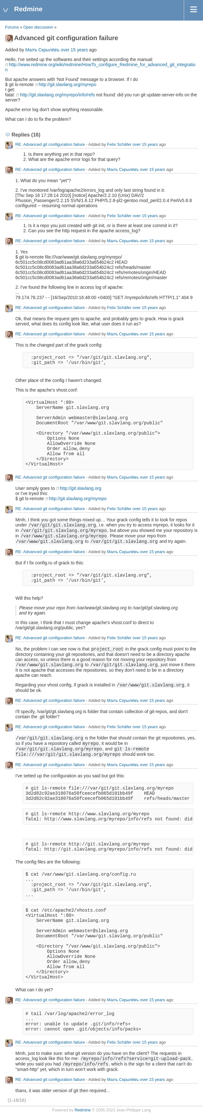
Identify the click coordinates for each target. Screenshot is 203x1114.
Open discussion (38, 27)
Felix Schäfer (119, 144)
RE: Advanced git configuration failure (50, 144)
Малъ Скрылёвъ (42, 49)
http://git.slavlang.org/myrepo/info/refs (57, 94)
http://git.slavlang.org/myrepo (68, 84)
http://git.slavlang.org (80, 488)
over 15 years (74, 49)
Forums (12, 27)
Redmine (82, 1110)
